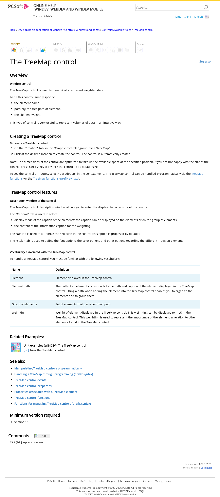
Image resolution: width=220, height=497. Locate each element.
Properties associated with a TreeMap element (45, 392)
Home (177, 16)
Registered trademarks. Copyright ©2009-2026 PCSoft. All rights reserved (110, 488)
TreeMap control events (30, 380)
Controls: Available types (116, 30)
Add (40, 435)
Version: (38, 16)
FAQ (82, 481)
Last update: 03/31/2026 (198, 464)
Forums (72, 481)
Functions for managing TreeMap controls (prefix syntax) (52, 403)
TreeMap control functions (32, 398)
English (198, 16)
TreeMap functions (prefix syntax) (55, 178)
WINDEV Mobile (101, 494)
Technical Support (107, 481)
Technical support (130, 481)
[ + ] (26, 350)
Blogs (91, 481)
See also (204, 61)
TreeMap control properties (33, 386)
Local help (206, 467)
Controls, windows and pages (81, 30)
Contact (147, 481)
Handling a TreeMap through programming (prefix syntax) (53, 374)
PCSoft (51, 481)
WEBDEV (89, 494)
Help (13, 30)
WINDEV (119, 494)
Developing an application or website (40, 30)
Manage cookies (164, 481)
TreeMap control (143, 30)
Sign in (188, 16)
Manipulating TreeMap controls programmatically (48, 368)
